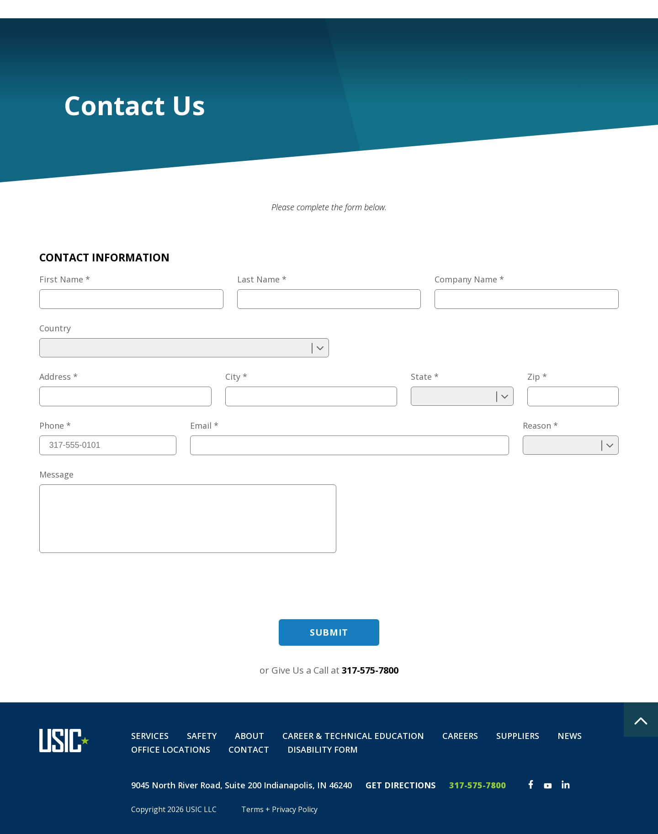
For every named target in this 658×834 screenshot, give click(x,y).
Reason (540, 425)
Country (55, 328)
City (236, 376)
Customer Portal (451, 9)
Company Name (469, 279)
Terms (252, 809)
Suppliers (517, 735)
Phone (55, 425)
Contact (527, 41)
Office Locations (170, 749)
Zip (537, 376)
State (425, 376)
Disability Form (602, 41)
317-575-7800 (370, 670)
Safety (362, 41)
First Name (64, 279)
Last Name (262, 279)
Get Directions (400, 785)
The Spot (615, 9)
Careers (468, 41)
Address (58, 376)
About (414, 41)
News (569, 735)
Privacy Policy (295, 809)
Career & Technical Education (353, 735)
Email (204, 425)
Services (305, 41)
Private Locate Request (540, 9)
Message (56, 474)
